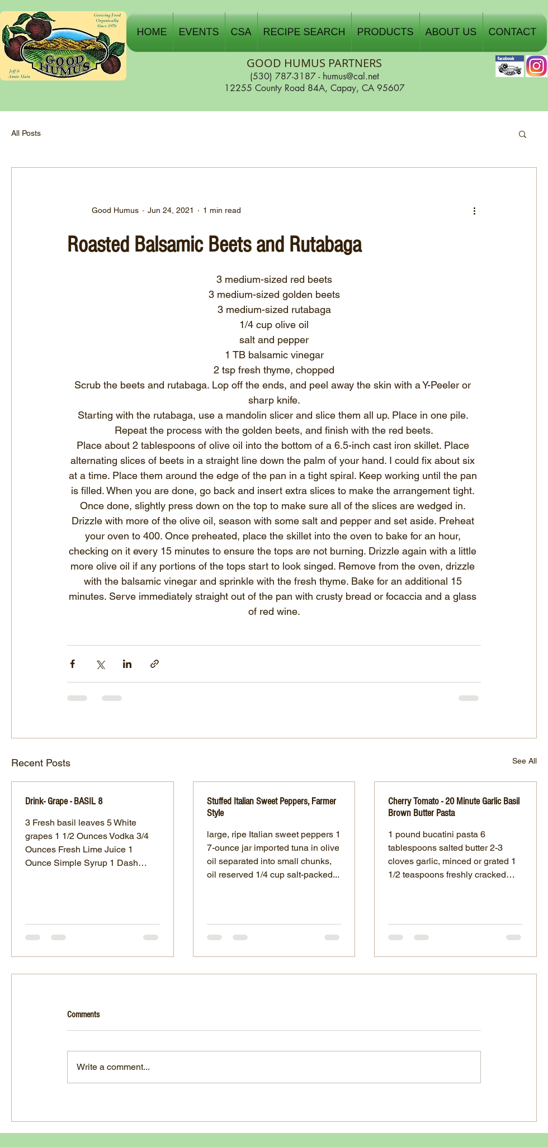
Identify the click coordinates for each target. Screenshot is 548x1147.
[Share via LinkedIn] (127, 663)
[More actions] (474, 210)
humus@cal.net (351, 76)
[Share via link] (154, 663)
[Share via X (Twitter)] (100, 663)
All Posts (26, 133)
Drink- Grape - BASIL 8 (63, 801)
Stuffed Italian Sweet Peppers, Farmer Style (271, 807)
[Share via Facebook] (72, 663)
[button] (199, 31)
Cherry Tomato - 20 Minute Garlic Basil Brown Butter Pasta (453, 807)
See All (524, 760)
